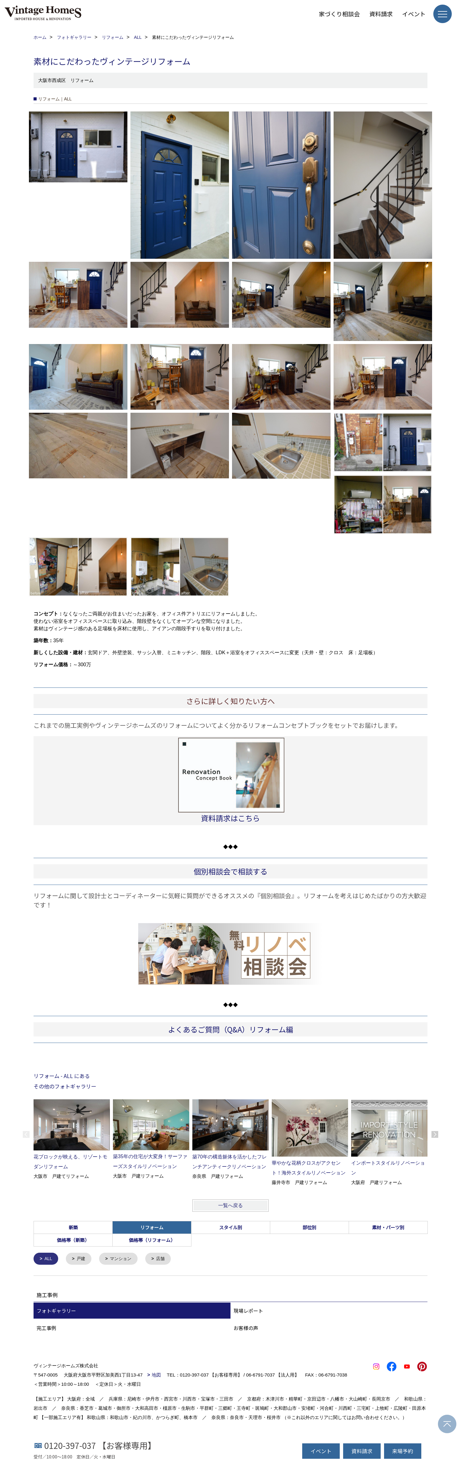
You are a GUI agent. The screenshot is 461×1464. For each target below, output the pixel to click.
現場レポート (248, 1311)
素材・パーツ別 (388, 1227)
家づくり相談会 (339, 14)
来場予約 (402, 1451)
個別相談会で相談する (230, 871)
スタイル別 (230, 1227)
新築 (73, 1227)
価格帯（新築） (73, 1240)
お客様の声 (246, 1328)
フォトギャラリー (56, 1311)
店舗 (164, 1259)
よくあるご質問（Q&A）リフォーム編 (230, 1029)
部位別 (309, 1227)
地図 (156, 1375)
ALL (49, 1259)
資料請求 (381, 14)
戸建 (82, 1259)
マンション (123, 1259)
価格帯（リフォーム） (152, 1240)
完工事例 (46, 1328)
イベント (414, 14)
